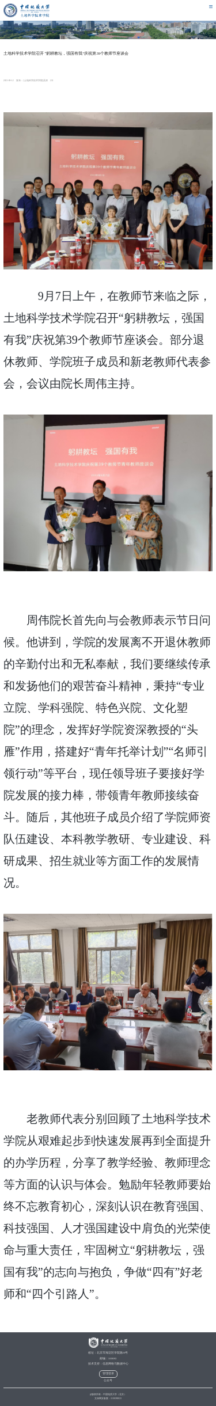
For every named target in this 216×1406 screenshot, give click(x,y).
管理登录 (108, 1373)
